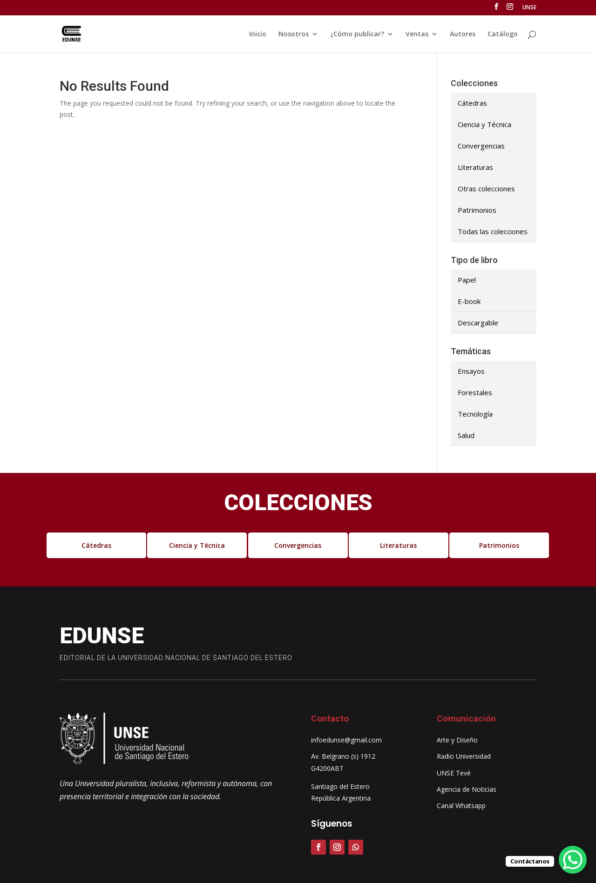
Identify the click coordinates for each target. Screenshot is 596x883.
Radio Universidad (464, 756)
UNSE (529, 8)
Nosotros (293, 34)
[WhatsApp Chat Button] (573, 860)
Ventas (417, 34)
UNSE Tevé (454, 772)
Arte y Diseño (457, 739)
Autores (462, 34)
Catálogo (503, 34)
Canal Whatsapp (461, 805)
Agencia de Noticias (466, 789)
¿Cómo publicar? (357, 34)
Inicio (257, 34)
